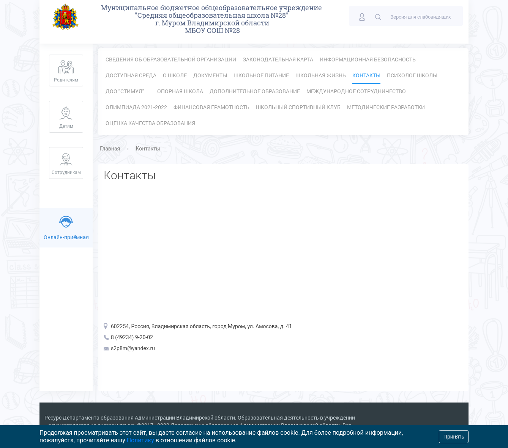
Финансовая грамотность (211, 107)
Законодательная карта (278, 59)
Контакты (366, 75)
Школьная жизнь (320, 75)
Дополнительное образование (255, 91)
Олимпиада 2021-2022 (136, 107)
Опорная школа (180, 91)
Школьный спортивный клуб (298, 107)
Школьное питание (261, 75)
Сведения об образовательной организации (171, 59)
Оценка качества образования (150, 123)
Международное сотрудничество (356, 91)
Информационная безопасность (368, 59)
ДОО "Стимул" (125, 91)
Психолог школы (412, 75)
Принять (453, 437)
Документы (210, 75)
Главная (110, 149)
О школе (175, 75)
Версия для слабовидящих (420, 16)
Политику (140, 440)
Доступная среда (131, 75)
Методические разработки (386, 107)
